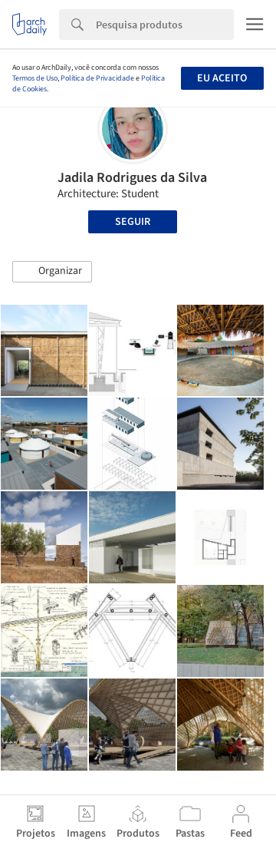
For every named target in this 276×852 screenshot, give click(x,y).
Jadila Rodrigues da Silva (132, 177)
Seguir (132, 222)
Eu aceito (222, 78)
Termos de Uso (35, 78)
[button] (52, 271)
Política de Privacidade (97, 78)
